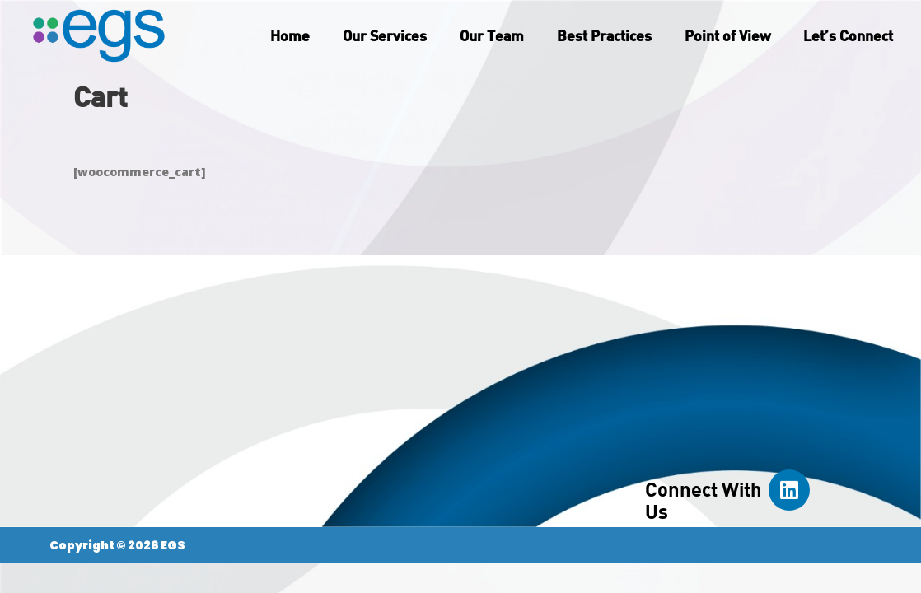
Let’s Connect (848, 35)
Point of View (727, 35)
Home (290, 35)
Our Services (385, 35)
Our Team (492, 35)
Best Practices (604, 35)
